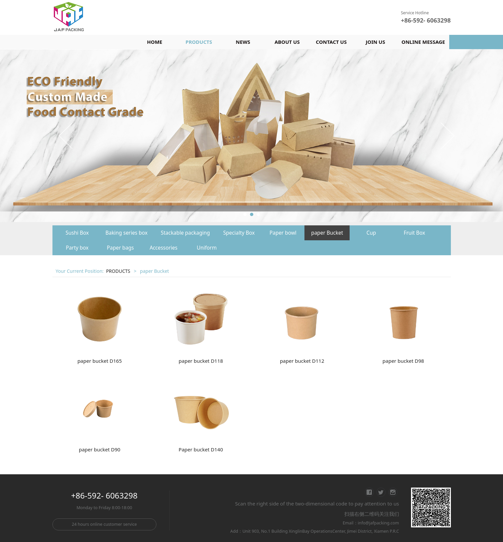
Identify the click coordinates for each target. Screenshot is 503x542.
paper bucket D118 (201, 360)
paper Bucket (327, 232)
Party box (77, 247)
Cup (371, 232)
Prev (66, 135)
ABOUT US (287, 42)
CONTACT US (331, 42)
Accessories (164, 247)
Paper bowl (283, 232)
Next (447, 135)
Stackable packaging (185, 232)
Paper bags (120, 247)
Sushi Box (77, 232)
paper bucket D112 (302, 360)
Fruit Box (414, 232)
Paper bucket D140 (201, 449)
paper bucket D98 (403, 360)
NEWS (243, 42)
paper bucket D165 (99, 360)
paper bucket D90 (99, 449)
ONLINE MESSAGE (423, 42)
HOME (154, 42)
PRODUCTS (199, 42)
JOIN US (375, 42)
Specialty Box (239, 232)
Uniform (206, 247)
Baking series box (127, 232)
